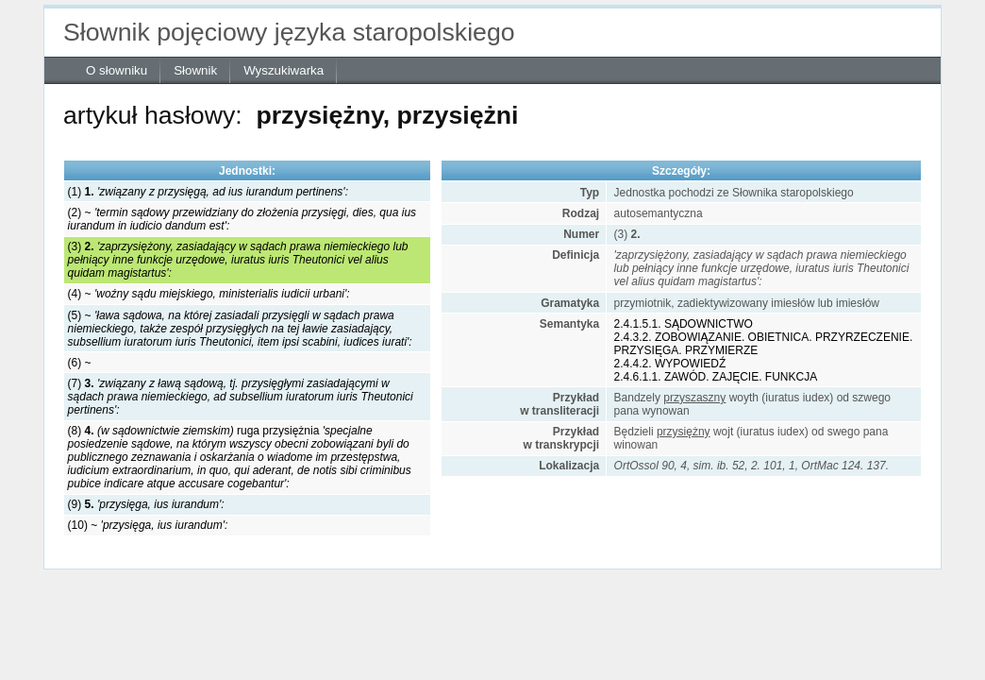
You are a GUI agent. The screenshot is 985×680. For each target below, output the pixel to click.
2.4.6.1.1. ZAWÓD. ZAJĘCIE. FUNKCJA (716, 376)
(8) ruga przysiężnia (239, 457)
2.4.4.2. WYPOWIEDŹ (670, 363)
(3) (238, 260)
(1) (208, 191)
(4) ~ (209, 293)
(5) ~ (240, 328)
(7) (240, 396)
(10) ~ (148, 525)
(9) (146, 504)
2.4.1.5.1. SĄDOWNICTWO (683, 324)
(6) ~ (80, 362)
